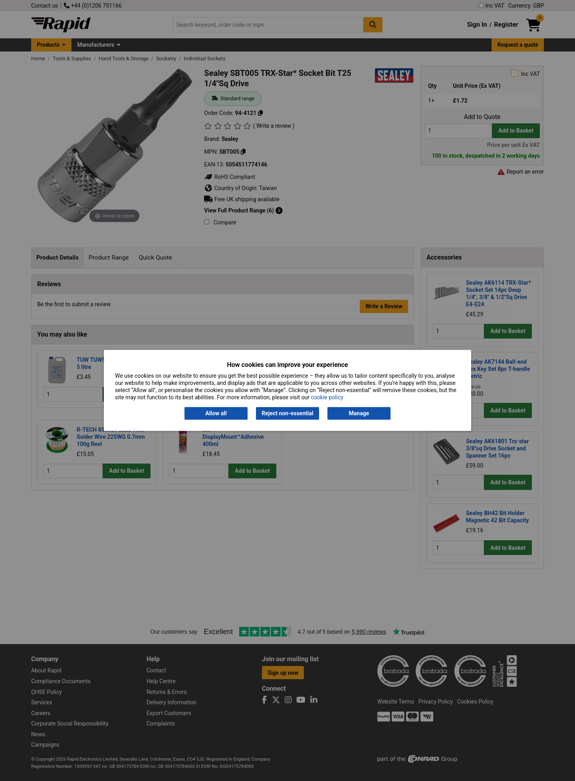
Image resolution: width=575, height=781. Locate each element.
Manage (359, 413)
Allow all (215, 413)
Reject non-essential (287, 413)
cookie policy (327, 397)
